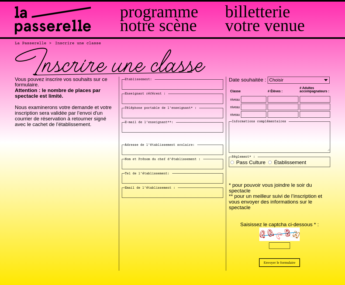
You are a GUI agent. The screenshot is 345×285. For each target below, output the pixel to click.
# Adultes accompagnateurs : (314, 89)
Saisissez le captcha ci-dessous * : (279, 224)
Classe (235, 91)
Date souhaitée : (248, 80)
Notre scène (158, 25)
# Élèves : (275, 91)
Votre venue (265, 25)
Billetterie (257, 11)
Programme (159, 11)
